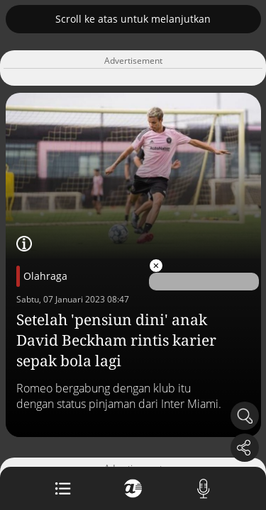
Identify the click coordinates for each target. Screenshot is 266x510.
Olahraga (45, 276)
